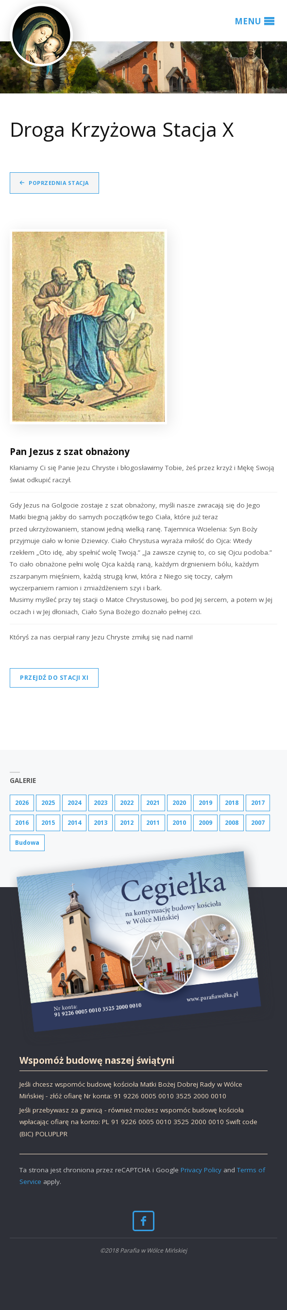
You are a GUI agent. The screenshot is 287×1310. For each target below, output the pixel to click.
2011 (153, 823)
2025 (48, 803)
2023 (100, 803)
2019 (205, 803)
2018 (231, 803)
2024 (74, 803)
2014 (74, 823)
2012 (127, 823)
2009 (205, 823)
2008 (231, 823)
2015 (48, 823)
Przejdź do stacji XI (54, 677)
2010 (179, 823)
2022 (127, 803)
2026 (22, 803)
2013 (100, 823)
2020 (179, 803)
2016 (22, 823)
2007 (258, 823)
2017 (258, 803)
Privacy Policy (201, 1169)
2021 (153, 803)
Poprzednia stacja (59, 182)
